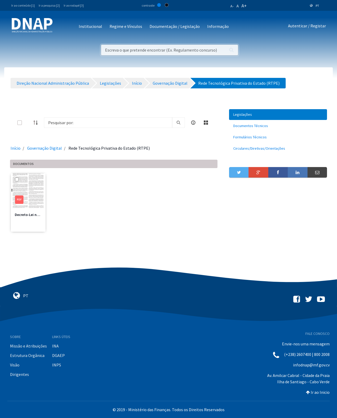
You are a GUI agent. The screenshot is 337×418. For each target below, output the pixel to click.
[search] (179, 123)
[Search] (108, 122)
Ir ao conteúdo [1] (23, 5)
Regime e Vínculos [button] (126, 26)
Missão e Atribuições (28, 346)
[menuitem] (278, 114)
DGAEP (58, 355)
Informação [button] (218, 26)
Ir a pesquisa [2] (49, 5)
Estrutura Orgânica (27, 355)
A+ (244, 6)
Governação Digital (44, 148)
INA (55, 346)
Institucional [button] (90, 26)
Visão (14, 364)
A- (232, 6)
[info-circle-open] (193, 122)
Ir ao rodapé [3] (74, 5)
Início (16, 148)
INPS (56, 364)
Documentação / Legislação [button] (175, 26)
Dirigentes (19, 374)
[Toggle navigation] (60, 26)
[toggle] (28, 122)
